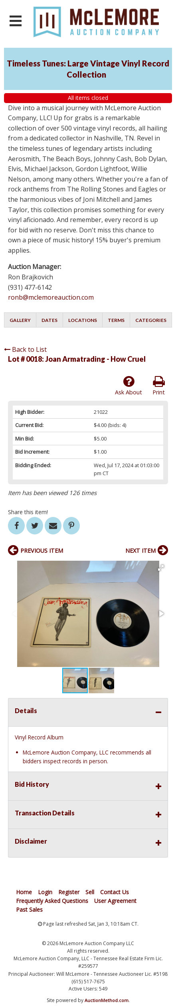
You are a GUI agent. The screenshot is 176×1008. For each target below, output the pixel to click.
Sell (89, 892)
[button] (160, 568)
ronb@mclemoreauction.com (51, 297)
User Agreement (115, 901)
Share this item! (28, 512)
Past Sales (29, 909)
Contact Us (114, 892)
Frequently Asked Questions (52, 901)
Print (158, 385)
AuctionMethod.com (107, 1000)
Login (45, 892)
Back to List (25, 349)
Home (24, 892)
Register (68, 892)
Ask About (128, 385)
